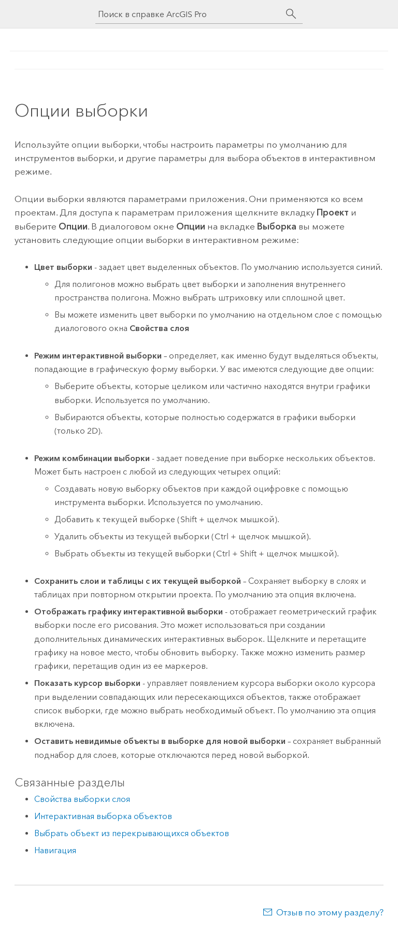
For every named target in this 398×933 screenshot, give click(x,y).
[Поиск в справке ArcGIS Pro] (188, 14)
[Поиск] (291, 14)
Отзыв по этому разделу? (329, 912)
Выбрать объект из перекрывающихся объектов (131, 833)
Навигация (55, 850)
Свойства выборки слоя (82, 799)
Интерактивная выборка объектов (103, 816)
